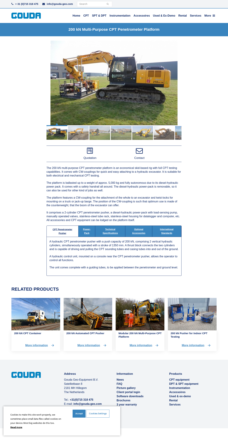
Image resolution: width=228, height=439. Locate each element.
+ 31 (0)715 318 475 (26, 4)
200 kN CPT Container (27, 333)
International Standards (167, 231)
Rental (173, 400)
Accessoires (177, 392)
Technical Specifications (110, 231)
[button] (56, 131)
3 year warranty (127, 404)
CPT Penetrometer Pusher (62, 231)
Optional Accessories (138, 231)
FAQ (119, 383)
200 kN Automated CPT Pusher (85, 333)
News (120, 379)
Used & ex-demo (180, 396)
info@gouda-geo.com (60, 4)
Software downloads (130, 396)
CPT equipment (179, 379)
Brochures (123, 400)
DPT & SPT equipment (183, 383)
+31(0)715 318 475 (81, 399)
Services (175, 404)
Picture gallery (126, 387)
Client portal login (128, 392)
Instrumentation (179, 387)
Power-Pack (86, 231)
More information (40, 345)
